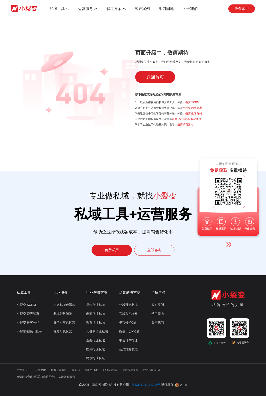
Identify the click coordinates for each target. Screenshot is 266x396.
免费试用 (242, 8)
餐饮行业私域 (95, 358)
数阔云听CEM (151, 370)
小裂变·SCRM (191, 102)
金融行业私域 (95, 340)
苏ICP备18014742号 (146, 384)
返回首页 (155, 77)
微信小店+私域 (129, 331)
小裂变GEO (24, 370)
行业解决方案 (97, 292)
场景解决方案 (129, 292)
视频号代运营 (62, 331)
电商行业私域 (95, 313)
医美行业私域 (95, 349)
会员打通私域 (128, 349)
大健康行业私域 (97, 331)
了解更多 (158, 292)
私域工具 (59, 9)
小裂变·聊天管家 (192, 107)
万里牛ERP (91, 370)
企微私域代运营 (64, 305)
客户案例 (142, 9)
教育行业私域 (95, 322)
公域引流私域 (128, 305)
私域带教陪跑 (62, 313)
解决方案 (116, 9)
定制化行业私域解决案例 (186, 119)
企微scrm (40, 370)
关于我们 (190, 9)
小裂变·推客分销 (192, 113)
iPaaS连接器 (110, 370)
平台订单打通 (128, 340)
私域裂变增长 (128, 313)
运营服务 (88, 9)
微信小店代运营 (64, 322)
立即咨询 (154, 250)
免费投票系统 (130, 370)
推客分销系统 (59, 370)
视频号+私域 (127, 322)
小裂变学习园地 (184, 124)
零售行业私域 (95, 305)
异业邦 (76, 370)
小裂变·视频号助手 (29, 331)
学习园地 (166, 9)
